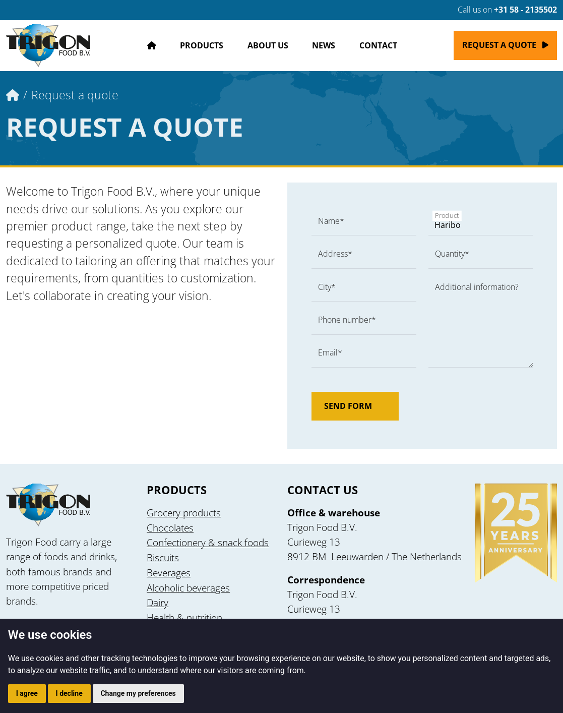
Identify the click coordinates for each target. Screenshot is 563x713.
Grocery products (184, 512)
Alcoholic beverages (188, 588)
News (323, 45)
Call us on (501, 9)
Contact (378, 45)
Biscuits (163, 557)
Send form (355, 405)
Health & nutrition (184, 617)
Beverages (169, 572)
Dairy (157, 602)
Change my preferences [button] (137, 693)
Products (201, 45)
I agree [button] (27, 693)
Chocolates (170, 527)
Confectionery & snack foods (208, 542)
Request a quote (499, 44)
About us (267, 45)
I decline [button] (69, 693)
